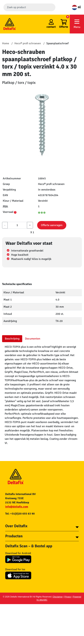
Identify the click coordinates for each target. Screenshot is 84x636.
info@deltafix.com (16, 506)
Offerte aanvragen (51, 225)
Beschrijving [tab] (12, 338)
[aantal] (17, 225)
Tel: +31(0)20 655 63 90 (20, 513)
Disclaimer (58, 597)
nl (76, 7)
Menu (76, 24)
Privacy (67, 597)
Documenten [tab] (32, 338)
